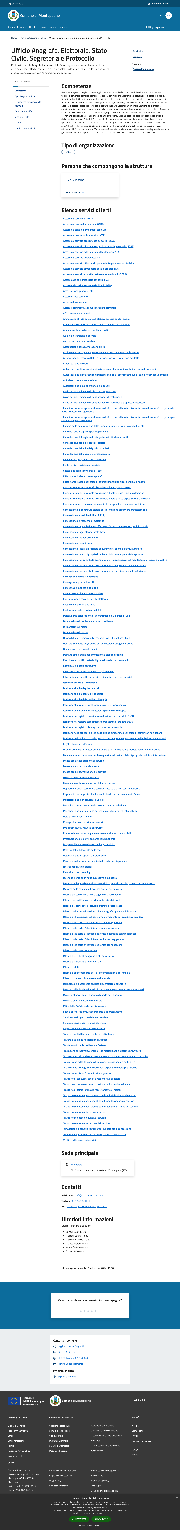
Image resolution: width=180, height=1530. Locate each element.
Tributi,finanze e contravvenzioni (106, 1435)
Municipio (76, 1164)
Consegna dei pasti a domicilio (79, 582)
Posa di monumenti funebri (77, 816)
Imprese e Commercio (59, 1440)
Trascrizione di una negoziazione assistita (85, 1039)
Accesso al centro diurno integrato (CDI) (84, 230)
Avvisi (135, 1435)
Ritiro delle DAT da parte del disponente (84, 1006)
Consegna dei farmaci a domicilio (80, 576)
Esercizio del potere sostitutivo (79, 666)
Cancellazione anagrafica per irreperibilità (85, 431)
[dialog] (90, 1512)
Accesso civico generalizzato (78, 291)
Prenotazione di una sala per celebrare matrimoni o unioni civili (97, 833)
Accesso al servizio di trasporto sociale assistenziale (91, 269)
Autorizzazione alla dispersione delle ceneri (86, 386)
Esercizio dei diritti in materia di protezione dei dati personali (95, 660)
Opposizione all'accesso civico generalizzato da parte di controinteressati (102, 788)
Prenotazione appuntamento (62, 1470)
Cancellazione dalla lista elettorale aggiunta (86, 454)
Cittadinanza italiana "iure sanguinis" (82, 476)
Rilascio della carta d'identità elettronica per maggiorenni (93, 939)
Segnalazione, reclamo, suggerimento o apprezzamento (93, 1012)
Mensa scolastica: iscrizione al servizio (83, 761)
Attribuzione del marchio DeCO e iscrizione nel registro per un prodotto (101, 358)
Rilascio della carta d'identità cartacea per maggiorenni (92, 922)
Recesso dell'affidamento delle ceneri (83, 850)
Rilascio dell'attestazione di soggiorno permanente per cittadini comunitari (103, 917)
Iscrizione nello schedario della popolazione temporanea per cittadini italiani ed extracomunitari (114, 738)
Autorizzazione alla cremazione (80, 380)
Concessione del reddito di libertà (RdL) (84, 515)
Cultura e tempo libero (59, 1430)
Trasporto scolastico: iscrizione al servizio (85, 1112)
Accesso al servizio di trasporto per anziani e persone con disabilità (99, 263)
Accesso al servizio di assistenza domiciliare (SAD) (89, 241)
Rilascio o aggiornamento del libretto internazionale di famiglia (96, 973)
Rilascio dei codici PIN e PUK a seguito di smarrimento (92, 894)
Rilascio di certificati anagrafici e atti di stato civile (89, 956)
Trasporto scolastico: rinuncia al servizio (84, 1118)
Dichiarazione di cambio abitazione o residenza (88, 621)
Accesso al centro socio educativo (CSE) (84, 235)
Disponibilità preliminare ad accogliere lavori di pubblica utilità (96, 638)
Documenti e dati (16, 1455)
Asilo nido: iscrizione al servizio (79, 335)
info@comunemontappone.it (89, 1195)
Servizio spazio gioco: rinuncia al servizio (84, 1023)
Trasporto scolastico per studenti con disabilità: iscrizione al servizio (99, 1095)
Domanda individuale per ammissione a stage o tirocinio (93, 655)
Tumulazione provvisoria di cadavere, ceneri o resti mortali (94, 1134)
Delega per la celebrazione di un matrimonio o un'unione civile (96, 616)
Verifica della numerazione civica (80, 1140)
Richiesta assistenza (58, 1485)
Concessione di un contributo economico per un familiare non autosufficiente (104, 571)
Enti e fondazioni (16, 1440)
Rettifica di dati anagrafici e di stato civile (84, 855)
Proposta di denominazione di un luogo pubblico (89, 844)
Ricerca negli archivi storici (77, 867)
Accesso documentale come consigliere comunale (89, 308)
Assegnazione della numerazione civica (84, 347)
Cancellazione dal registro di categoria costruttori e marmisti (95, 437)
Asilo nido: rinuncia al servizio (79, 341)
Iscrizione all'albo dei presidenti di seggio (85, 699)
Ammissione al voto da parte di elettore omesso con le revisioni (97, 319)
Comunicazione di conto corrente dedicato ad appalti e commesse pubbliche (104, 504)
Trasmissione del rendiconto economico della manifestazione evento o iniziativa (105, 1056)
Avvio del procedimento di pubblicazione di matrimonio (92, 397)
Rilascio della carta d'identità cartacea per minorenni (91, 928)
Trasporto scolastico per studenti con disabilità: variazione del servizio (100, 1106)
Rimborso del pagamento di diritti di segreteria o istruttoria (94, 984)
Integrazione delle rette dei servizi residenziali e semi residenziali (97, 677)
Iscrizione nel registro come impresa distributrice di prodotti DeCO (98, 716)
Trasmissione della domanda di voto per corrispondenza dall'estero (99, 1062)
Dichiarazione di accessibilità (104, 1490)
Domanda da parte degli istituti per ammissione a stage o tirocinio (98, 643)
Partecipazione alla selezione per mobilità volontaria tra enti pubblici (100, 811)
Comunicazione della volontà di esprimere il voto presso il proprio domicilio (103, 493)
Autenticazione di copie (75, 363)
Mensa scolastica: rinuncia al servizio (82, 766)
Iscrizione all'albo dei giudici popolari (83, 694)
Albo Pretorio (97, 1475)
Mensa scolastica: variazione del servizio (84, 772)
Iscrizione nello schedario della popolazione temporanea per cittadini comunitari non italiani (112, 733)
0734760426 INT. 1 (80, 1201)
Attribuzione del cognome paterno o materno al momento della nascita (101, 352)
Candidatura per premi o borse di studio (84, 459)
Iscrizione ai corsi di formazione (80, 682)
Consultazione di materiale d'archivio (83, 593)
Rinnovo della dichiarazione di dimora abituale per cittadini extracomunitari (103, 989)
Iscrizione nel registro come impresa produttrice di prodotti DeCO (98, 722)
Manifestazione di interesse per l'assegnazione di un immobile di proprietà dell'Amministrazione (114, 755)
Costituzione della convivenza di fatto (83, 610)
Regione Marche (15, 3)
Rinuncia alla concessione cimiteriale (82, 1000)
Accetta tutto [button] (79, 1519)
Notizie (135, 1425)
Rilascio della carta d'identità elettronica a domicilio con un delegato (99, 933)
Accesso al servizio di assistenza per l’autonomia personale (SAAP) (98, 246)
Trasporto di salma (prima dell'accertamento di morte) (92, 1090)
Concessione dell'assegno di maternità (83, 521)
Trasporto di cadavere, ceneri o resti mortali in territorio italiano (97, 1084)
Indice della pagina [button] (23, 81)
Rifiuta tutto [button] (101, 1519)
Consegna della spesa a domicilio (80, 588)
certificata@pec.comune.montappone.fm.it (87, 1206)
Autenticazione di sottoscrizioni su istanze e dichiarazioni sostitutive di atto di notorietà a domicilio (115, 375)
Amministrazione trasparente (105, 1470)
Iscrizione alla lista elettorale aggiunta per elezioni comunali (95, 705)
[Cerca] (168, 15)
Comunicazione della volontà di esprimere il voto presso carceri (97, 487)
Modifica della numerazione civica (81, 777)
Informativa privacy (100, 1480)
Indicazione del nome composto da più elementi (88, 671)
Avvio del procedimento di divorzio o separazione (89, 391)
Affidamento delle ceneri (76, 313)
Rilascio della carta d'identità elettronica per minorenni (92, 945)
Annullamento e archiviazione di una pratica (86, 330)
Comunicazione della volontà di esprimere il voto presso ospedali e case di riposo (106, 498)
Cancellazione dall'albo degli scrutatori (84, 443)
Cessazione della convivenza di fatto (82, 470)
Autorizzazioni (97, 1450)
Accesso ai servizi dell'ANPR (78, 218)
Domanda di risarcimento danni (80, 649)
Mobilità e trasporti (58, 1450)
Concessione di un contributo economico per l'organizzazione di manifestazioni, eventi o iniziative (115, 560)
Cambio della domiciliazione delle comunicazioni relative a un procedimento (103, 426)
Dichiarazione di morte (75, 627)
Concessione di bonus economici (80, 537)
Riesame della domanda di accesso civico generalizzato (92, 889)
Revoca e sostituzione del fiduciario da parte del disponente (95, 861)
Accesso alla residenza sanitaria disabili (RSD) (87, 285)
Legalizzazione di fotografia (77, 744)
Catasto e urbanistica (59, 1445)
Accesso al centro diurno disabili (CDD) (83, 224)
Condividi (138, 51)
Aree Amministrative (18, 1430)
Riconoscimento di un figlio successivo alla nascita (90, 878)
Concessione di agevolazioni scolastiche (84, 532)
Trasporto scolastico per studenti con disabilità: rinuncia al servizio (98, 1101)
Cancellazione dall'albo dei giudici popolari (86, 448)
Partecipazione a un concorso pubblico (84, 800)
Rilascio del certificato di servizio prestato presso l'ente (92, 906)
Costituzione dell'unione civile (79, 604)
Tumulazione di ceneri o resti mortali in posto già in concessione (97, 1129)
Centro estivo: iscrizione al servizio (81, 465)
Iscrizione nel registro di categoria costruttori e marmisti (93, 727)
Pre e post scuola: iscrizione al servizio (83, 822)
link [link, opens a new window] (106, 1513)
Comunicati (137, 1430)
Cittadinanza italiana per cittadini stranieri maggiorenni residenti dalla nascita (104, 482)
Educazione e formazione (102, 1425)
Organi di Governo (16, 1425)
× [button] (177, 1497)
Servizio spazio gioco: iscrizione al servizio (85, 1017)
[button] (90, 1525)
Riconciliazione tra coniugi (77, 872)
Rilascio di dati (71, 967)
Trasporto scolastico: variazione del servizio (86, 1123)
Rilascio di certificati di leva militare (82, 961)
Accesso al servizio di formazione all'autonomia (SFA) (91, 252)
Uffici (43, 37)
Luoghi (135, 1449)
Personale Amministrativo (20, 1450)
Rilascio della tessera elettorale (80, 950)
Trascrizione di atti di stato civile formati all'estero (89, 1034)
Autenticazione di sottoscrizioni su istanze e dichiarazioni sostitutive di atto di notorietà (109, 369)
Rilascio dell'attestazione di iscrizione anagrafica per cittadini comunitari (101, 911)
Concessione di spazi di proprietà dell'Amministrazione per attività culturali (103, 549)
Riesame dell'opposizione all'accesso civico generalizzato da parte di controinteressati (109, 883)
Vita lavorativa (56, 1435)
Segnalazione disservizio (60, 1475)
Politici (11, 1445)
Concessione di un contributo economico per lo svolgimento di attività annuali (104, 565)
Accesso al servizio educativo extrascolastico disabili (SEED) (95, 274)
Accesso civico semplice (75, 296)
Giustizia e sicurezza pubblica (104, 1430)
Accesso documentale (75, 302)
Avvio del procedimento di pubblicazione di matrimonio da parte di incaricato (104, 402)
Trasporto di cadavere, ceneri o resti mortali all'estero (91, 1079)
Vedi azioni (139, 57)
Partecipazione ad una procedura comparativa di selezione (94, 805)
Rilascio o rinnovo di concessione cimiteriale (86, 978)
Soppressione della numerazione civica (84, 1028)
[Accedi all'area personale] (158, 3)
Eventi (135, 1454)
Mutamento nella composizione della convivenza (89, 783)
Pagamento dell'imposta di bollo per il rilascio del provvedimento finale (101, 794)
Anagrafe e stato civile (59, 1425)
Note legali (96, 1485)
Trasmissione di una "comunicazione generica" (87, 1073)
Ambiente (95, 1440)
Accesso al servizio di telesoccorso (81, 257)
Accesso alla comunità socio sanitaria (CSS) (86, 280)
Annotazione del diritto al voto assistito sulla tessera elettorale (96, 324)
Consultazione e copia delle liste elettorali (85, 599)
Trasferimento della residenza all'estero (84, 1045)
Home (14, 37)
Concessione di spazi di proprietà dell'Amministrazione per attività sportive (103, 554)
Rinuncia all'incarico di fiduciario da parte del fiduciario (92, 995)
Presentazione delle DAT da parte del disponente (89, 839)
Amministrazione (29, 37)
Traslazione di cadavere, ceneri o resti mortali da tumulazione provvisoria (102, 1051)
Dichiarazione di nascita (75, 632)
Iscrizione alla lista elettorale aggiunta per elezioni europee (94, 710)
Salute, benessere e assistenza (105, 1445)
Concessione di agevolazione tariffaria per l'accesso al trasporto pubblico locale (105, 526)
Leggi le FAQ (55, 1480)
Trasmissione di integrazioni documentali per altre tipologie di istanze (100, 1067)
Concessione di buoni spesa (78, 543)
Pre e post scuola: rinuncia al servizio (83, 827)
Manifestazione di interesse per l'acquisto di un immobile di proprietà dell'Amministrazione (111, 749)
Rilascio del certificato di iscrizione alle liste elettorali (91, 900)
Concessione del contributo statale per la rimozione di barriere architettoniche (105, 510)
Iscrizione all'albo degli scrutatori (81, 688)
